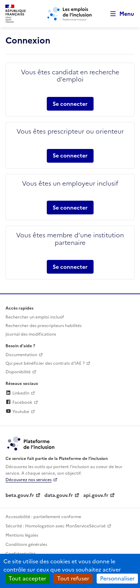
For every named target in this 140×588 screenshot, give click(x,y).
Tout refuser (73, 578)
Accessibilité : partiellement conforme (43, 517)
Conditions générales (26, 544)
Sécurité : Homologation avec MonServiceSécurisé (56, 526)
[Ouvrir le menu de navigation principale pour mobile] (119, 14)
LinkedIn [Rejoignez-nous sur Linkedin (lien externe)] (17, 393)
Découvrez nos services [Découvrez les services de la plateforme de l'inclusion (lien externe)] (29, 480)
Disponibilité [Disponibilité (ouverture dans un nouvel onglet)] (18, 372)
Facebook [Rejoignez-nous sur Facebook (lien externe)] (19, 402)
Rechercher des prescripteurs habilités (44, 326)
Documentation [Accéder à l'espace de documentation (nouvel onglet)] (21, 355)
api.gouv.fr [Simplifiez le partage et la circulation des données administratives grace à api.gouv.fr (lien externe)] (95, 495)
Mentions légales (22, 535)
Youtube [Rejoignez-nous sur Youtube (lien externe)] (17, 412)
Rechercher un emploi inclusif (35, 317)
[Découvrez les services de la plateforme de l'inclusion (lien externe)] (31, 443)
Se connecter (70, 104)
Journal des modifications (31, 334)
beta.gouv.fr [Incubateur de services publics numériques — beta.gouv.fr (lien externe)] (20, 495)
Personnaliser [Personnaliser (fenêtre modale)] (117, 578)
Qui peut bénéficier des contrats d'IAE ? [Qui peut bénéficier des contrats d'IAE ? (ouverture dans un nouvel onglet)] (45, 363)
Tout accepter (27, 578)
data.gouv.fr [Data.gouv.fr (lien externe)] (58, 495)
